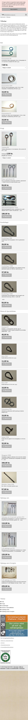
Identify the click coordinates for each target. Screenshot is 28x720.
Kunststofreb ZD (6, 58)
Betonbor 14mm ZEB (8, 484)
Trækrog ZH (5, 147)
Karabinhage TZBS (7, 294)
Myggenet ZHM (6, 455)
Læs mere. (11, 6)
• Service (2, 642)
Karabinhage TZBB (7, 266)
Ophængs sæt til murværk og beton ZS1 (13, 517)
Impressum (21, 668)
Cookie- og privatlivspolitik (12, 668)
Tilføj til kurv (7, 94)
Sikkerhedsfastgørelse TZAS (10, 207)
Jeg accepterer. (14, 9)
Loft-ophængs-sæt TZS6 (9, 580)
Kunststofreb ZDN (7, 86)
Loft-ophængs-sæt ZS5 (8, 548)
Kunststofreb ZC (6, 113)
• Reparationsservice (5, 645)
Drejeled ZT (5, 327)
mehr (18, 61)
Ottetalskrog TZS (6, 409)
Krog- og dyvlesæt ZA (8, 179)
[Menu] (26, 14)
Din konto (16, 667)
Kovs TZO (5, 356)
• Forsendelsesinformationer (6, 647)
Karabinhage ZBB (7, 238)
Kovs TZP (4, 383)
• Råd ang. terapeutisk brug (6, 640)
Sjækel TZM (5, 437)
